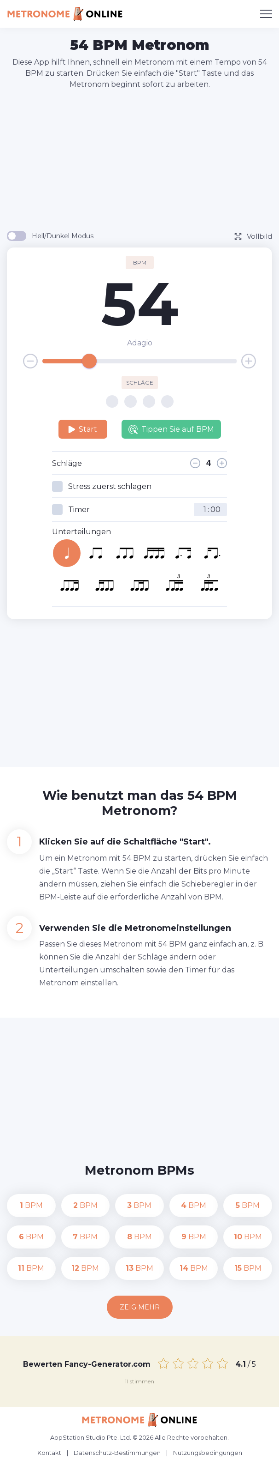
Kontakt (49, 1452)
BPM (31, 1205)
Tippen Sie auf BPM (171, 429)
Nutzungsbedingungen (207, 1452)
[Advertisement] (143, 159)
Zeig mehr (140, 1307)
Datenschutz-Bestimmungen (117, 1452)
